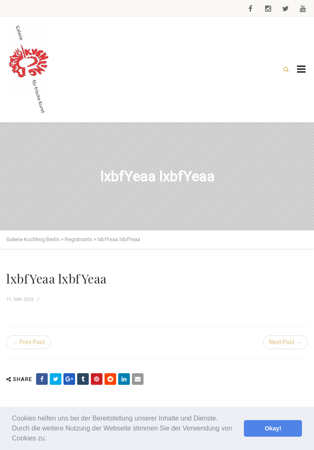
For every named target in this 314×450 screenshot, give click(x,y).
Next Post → (285, 342)
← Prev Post (28, 342)
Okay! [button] (273, 428)
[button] (50, 439)
